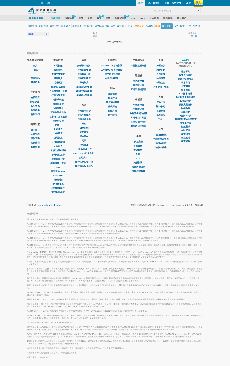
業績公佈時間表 (58, 150)
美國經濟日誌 (138, 167)
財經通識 (185, 126)
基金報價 (161, 106)
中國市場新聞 (112, 78)
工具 (161, 119)
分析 (139, 154)
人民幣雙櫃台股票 (58, 91)
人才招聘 (35, 134)
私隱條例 (35, 147)
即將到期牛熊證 (138, 122)
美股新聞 (138, 162)
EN (48, 3)
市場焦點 (185, 112)
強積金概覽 (160, 134)
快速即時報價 (84, 65)
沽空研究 (58, 133)
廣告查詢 (35, 138)
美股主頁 (138, 141)
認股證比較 (138, 85)
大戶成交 (84, 132)
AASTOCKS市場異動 (84, 153)
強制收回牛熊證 (138, 126)
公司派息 (58, 137)
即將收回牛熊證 (138, 117)
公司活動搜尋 (58, 154)
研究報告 (112, 115)
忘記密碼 (35, 106)
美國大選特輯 (185, 104)
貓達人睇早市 (185, 75)
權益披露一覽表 (58, 163)
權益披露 (84, 145)
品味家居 (185, 130)
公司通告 (58, 129)
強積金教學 (160, 147)
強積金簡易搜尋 (161, 139)
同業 (84, 140)
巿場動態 (161, 82)
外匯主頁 (161, 65)
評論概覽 (112, 93)
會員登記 (35, 97)
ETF (58, 125)
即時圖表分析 (84, 74)
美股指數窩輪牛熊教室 (186, 119)
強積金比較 (160, 143)
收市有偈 (185, 82)
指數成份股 (58, 99)
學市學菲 (185, 90)
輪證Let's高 (185, 115)
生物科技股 (58, 121)
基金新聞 (161, 110)
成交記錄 (84, 128)
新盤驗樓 (185, 134)
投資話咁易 (185, 101)
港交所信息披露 (112, 74)
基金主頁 (161, 102)
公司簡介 (35, 130)
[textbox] (35, 34)
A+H (58, 167)
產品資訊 (35, 77)
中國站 (35, 70)
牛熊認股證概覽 (138, 65)
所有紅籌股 (58, 108)
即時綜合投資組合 (84, 166)
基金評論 (112, 106)
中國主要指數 (58, 74)
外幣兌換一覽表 (161, 87)
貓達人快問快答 (185, 79)
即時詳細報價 (84, 70)
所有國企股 (58, 104)
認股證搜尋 (138, 81)
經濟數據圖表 (58, 188)
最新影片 (185, 71)
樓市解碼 (185, 141)
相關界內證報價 (84, 95)
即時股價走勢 (84, 119)
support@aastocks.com (49, 205)
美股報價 (138, 146)
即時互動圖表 (84, 78)
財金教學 (35, 82)
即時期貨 (58, 78)
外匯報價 (161, 70)
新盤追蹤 (185, 137)
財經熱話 (185, 108)
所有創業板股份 (58, 112)
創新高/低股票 (58, 87)
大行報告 (58, 146)
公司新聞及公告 (84, 149)
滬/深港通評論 (112, 102)
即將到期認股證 (138, 89)
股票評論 (112, 98)
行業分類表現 (58, 95)
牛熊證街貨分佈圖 (138, 113)
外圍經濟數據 (138, 171)
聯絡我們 (35, 114)
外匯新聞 (161, 74)
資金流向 (84, 136)
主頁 (35, 65)
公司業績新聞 (58, 142)
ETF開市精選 (185, 93)
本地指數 (58, 65)
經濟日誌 (58, 179)
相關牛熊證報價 (84, 91)
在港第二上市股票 (58, 116)
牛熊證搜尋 (138, 105)
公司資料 (84, 157)
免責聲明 (35, 142)
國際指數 (58, 70)
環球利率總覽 (58, 192)
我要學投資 (185, 123)
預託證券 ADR (58, 171)
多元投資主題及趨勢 (185, 97)
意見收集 (35, 110)
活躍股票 (58, 82)
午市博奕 (185, 86)
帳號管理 (35, 101)
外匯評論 (112, 110)
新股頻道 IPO (58, 159)
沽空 (84, 123)
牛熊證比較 (138, 109)
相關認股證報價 (84, 87)
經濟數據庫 (58, 184)
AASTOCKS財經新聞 (112, 65)
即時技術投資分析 (84, 162)
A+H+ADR (58, 175)
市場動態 (138, 150)
